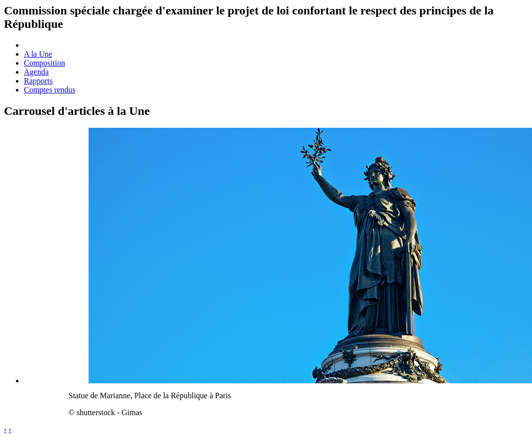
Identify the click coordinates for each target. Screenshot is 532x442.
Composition (44, 63)
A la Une (38, 54)
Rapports (38, 81)
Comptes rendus (50, 90)
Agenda (36, 72)
